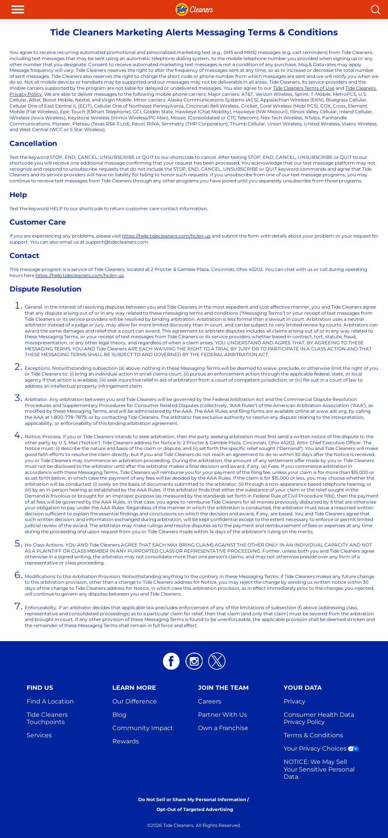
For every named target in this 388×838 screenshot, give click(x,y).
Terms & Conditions (313, 735)
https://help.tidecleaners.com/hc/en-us (166, 236)
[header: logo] (194, 9)
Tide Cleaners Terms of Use (303, 88)
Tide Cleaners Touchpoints (48, 718)
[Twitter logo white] (216, 661)
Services (39, 735)
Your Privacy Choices (315, 748)
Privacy (294, 701)
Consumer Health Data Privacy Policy (320, 718)
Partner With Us (222, 714)
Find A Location (50, 701)
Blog (119, 714)
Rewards (125, 741)
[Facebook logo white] (171, 661)
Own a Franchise (223, 728)
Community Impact (142, 728)
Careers (209, 701)
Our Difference (134, 701)
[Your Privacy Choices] (353, 748)
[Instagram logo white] (194, 661)
